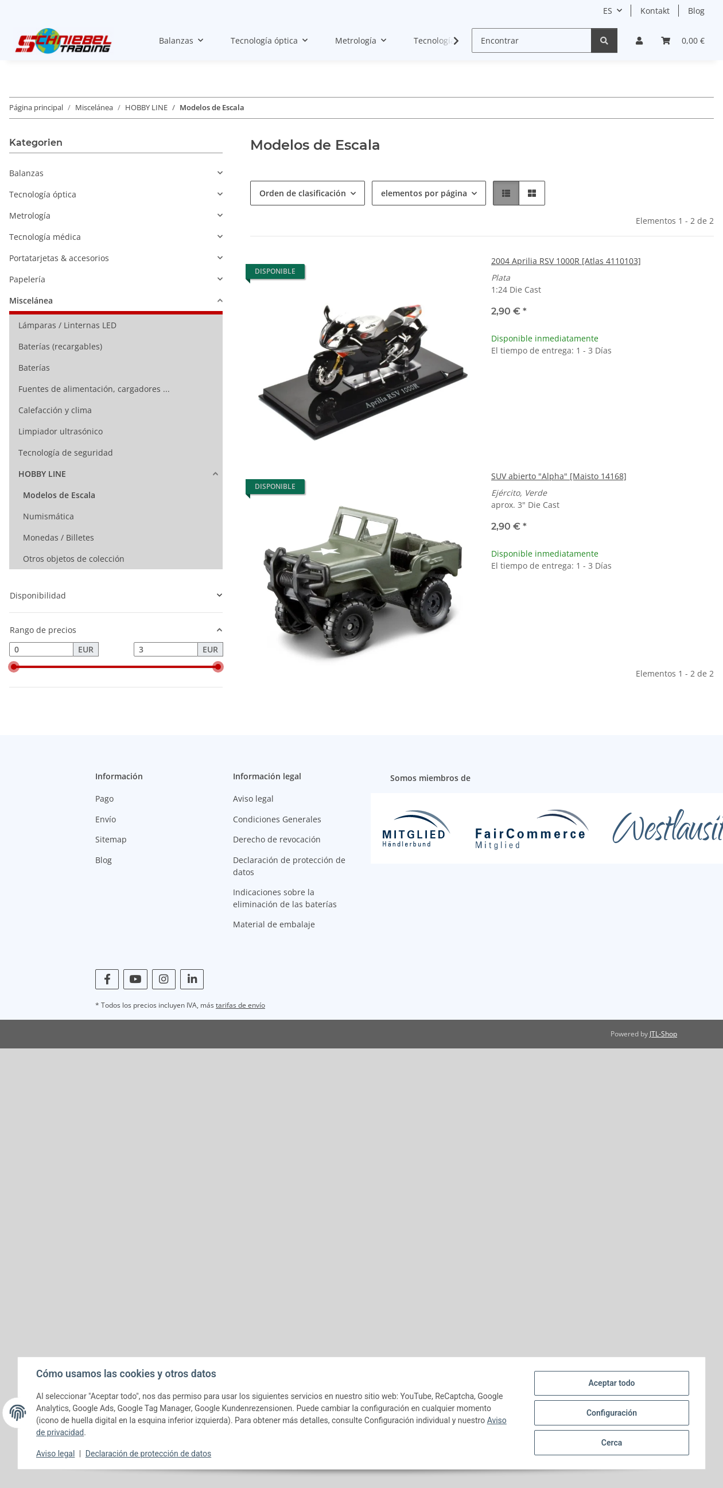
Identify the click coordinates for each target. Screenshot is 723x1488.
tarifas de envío (240, 1005)
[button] (639, 40)
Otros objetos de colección (74, 558)
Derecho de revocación (277, 839)
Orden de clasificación (302, 193)
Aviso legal (55, 1453)
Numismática (48, 516)
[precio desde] (41, 649)
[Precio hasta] (166, 649)
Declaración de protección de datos (148, 1453)
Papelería (27, 279)
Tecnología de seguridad (65, 452)
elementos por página (424, 193)
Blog (696, 10)
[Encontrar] (532, 40)
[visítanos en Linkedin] (192, 979)
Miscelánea (31, 300)
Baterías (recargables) (60, 346)
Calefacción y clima (55, 410)
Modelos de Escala (59, 494)
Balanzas (26, 173)
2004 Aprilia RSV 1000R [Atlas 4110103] (566, 260)
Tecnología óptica (42, 194)
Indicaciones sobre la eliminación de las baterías (285, 898)
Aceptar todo (611, 1383)
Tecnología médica (45, 236)
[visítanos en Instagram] (164, 979)
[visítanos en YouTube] (135, 979)
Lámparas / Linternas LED (67, 325)
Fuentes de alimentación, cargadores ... (94, 388)
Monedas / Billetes (58, 537)
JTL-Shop (663, 1034)
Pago (104, 798)
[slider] (14, 667)
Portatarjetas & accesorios (59, 257)
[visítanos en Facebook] (107, 979)
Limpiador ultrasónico (60, 431)
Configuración (611, 1412)
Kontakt (655, 10)
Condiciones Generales (277, 819)
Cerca (611, 1442)
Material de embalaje (274, 924)
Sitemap (111, 839)
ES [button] (607, 10)
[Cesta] (683, 40)
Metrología (29, 215)
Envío (105, 819)
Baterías (34, 367)
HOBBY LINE (42, 473)
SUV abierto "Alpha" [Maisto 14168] (559, 476)
